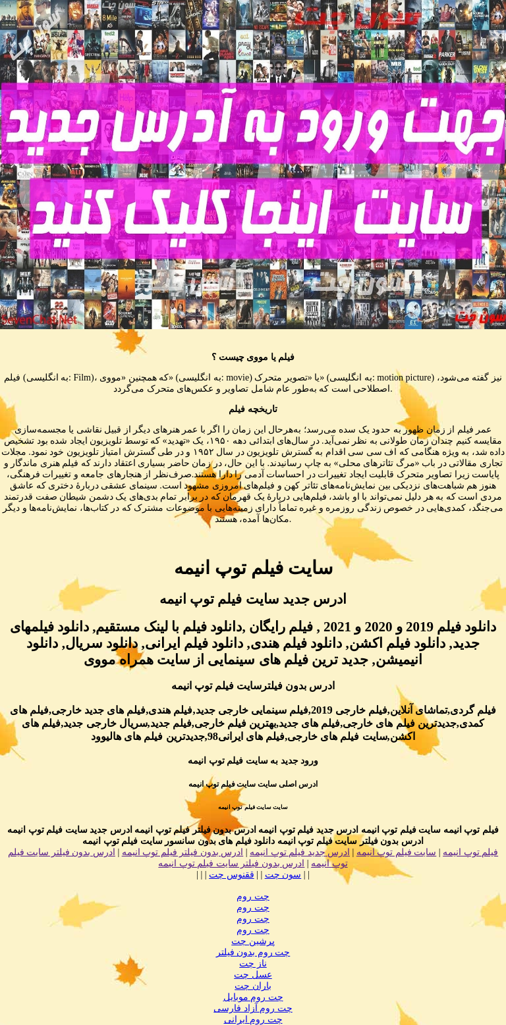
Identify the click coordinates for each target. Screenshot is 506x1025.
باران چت (253, 986)
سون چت (283, 875)
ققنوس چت (231, 875)
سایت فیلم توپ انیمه (396, 852)
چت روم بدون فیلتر (253, 952)
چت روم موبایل (253, 997)
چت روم (253, 896)
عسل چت (253, 975)
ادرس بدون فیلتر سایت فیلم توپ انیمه (231, 863)
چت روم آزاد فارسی (253, 1008)
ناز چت (253, 963)
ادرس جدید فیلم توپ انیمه (300, 852)
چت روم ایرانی (253, 1019)
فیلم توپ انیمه (470, 852)
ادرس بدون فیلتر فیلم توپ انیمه (183, 852)
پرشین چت (253, 941)
